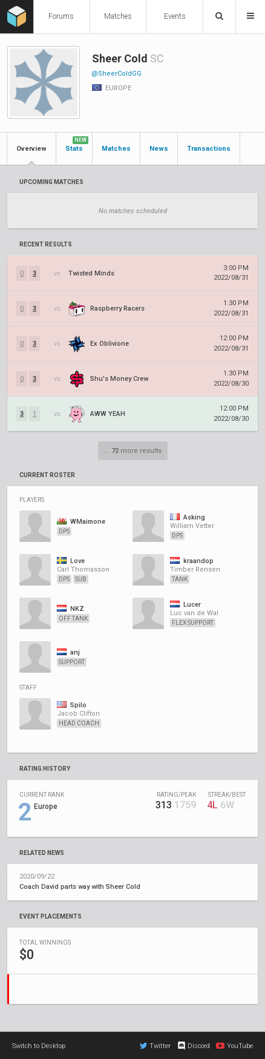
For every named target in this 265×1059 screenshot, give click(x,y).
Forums (61, 16)
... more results (133, 451)
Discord (193, 1046)
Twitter (155, 1045)
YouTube (234, 1045)
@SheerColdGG (116, 74)
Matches (118, 16)
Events (175, 16)
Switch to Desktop (38, 1046)
